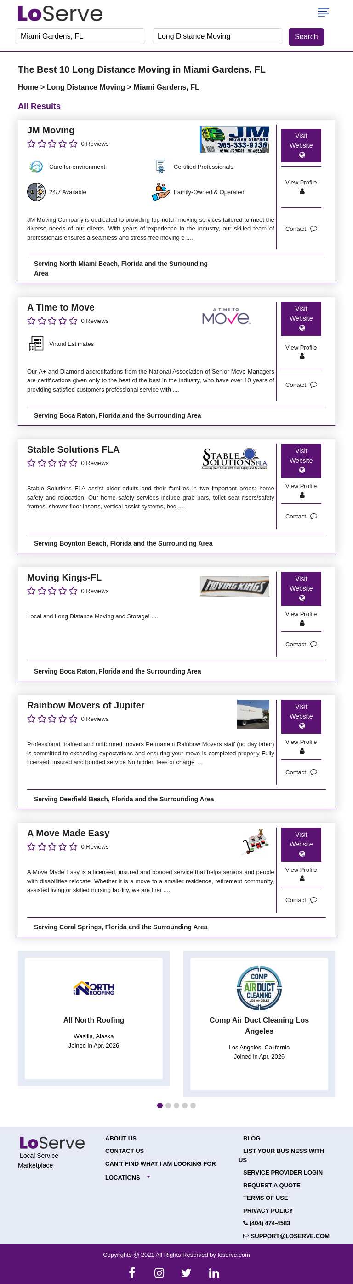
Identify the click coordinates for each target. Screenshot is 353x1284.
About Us (121, 1138)
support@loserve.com (286, 1235)
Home (29, 87)
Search (306, 36)
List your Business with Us (281, 1155)
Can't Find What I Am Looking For (160, 1163)
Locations (122, 1177)
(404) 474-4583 (266, 1223)
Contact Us (124, 1150)
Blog (252, 1138)
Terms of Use (265, 1197)
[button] (160, 1105)
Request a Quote (272, 1185)
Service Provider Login (283, 1172)
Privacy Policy (268, 1210)
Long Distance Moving (87, 87)
